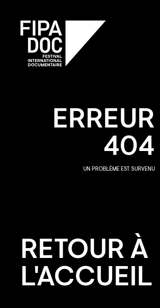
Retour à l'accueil (86, 265)
